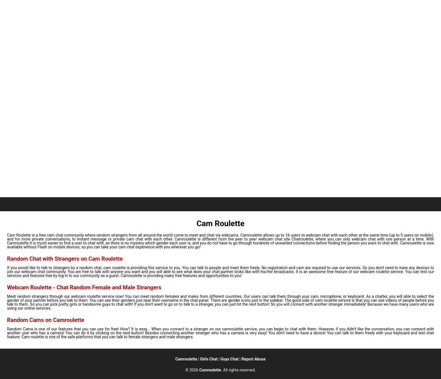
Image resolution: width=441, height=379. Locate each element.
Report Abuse (254, 359)
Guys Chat (229, 359)
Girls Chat (209, 359)
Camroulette (186, 359)
